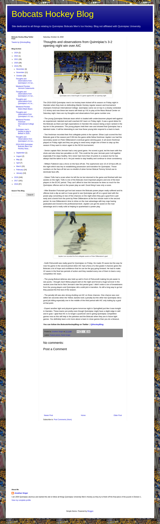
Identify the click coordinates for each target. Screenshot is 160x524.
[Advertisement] (139, 79)
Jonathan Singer (21, 493)
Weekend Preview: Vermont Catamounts (25, 87)
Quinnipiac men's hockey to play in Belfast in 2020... (23, 131)
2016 (16, 184)
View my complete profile (21, 500)
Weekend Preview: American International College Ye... (25, 123)
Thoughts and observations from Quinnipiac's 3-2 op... (25, 114)
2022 (16, 56)
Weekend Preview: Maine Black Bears (24, 108)
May (18, 160)
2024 (16, 53)
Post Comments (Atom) (63, 420)
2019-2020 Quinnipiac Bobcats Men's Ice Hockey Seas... (24, 146)
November (20, 72)
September (20, 153)
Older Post (118, 415)
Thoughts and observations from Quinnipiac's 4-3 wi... (25, 94)
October (19, 76)
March (19, 166)
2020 (16, 63)
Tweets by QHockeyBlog (21, 42)
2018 (16, 177)
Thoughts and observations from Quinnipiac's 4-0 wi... (25, 81)
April (18, 163)
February (20, 170)
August (19, 156)
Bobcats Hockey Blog (53, 14)
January (19, 173)
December (20, 69)
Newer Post (48, 415)
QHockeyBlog (96, 324)
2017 (16, 181)
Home (83, 415)
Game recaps (65, 335)
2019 (16, 66)
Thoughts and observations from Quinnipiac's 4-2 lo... (25, 101)
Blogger (90, 511)
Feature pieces (55, 335)
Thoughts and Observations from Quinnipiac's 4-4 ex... (25, 139)
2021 (16, 59)
